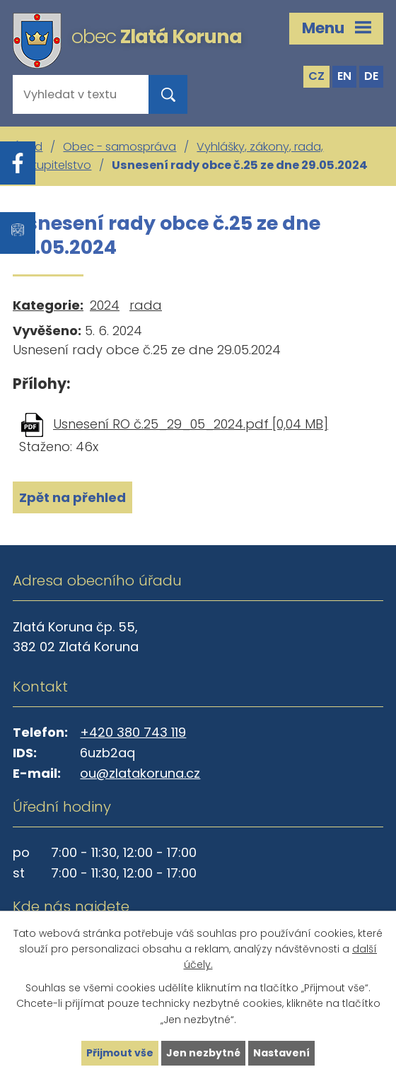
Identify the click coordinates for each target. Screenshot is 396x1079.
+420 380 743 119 (133, 732)
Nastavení (281, 1053)
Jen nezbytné (203, 1053)
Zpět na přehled (72, 497)
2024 (105, 305)
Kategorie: (48, 305)
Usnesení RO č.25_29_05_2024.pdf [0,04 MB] (190, 424)
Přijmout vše (119, 1053)
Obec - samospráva (119, 147)
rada (145, 305)
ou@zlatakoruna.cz (140, 773)
